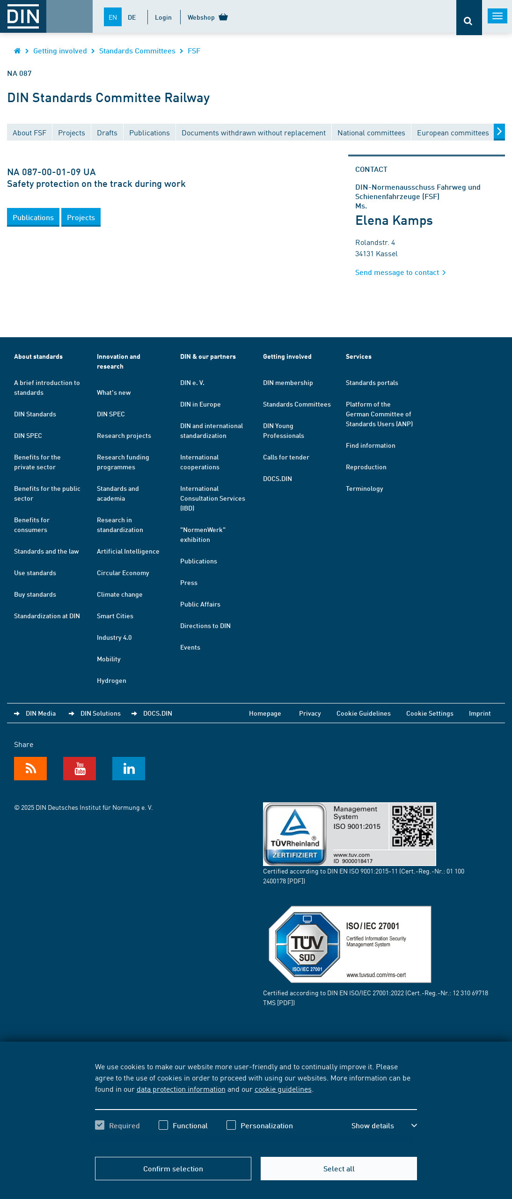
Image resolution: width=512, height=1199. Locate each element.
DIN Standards (35, 413)
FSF (194, 50)
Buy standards (35, 594)
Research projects (124, 435)
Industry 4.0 (114, 637)
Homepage (265, 713)
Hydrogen (111, 680)
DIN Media (41, 713)
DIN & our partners (208, 356)
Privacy (310, 713)
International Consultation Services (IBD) (212, 498)
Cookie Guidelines (363, 713)
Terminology (364, 488)
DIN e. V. (192, 382)
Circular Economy (123, 572)
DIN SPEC (28, 435)
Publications (198, 560)
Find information (370, 445)
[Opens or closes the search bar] (469, 17)
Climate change (120, 594)
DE (132, 17)
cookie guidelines (283, 1088)
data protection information (181, 1088)
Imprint (480, 713)
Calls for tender (286, 456)
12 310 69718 (470, 992)
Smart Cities (115, 615)
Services (359, 356)
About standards (38, 356)
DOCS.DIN (277, 478)
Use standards (35, 572)
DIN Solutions (100, 713)
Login (163, 17)
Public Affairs (200, 604)
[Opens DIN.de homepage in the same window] (17, 50)
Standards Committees (137, 50)
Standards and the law (46, 551)
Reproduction (366, 466)
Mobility (109, 658)
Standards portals (372, 382)
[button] (33, 217)
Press (188, 582)
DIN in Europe (200, 404)
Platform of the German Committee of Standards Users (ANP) (379, 414)
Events (190, 647)
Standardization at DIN (47, 615)
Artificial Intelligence (128, 551)
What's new (114, 392)
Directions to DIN (205, 625)
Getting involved (60, 50)
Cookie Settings (429, 713)
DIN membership (288, 382)
